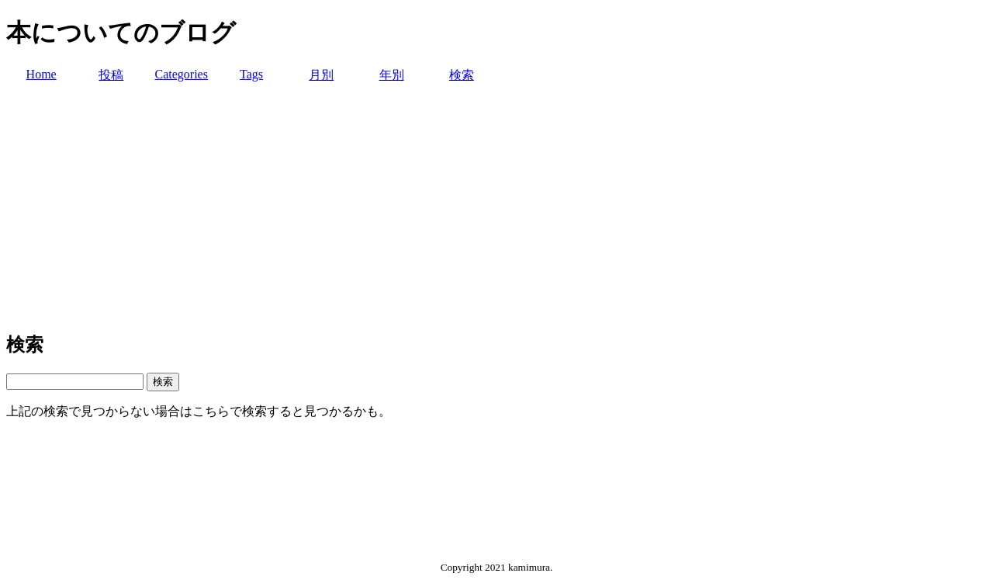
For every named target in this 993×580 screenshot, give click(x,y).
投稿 (111, 75)
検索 (461, 75)
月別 (321, 75)
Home (41, 74)
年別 (391, 75)
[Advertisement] (496, 208)
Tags (251, 74)
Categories (180, 74)
